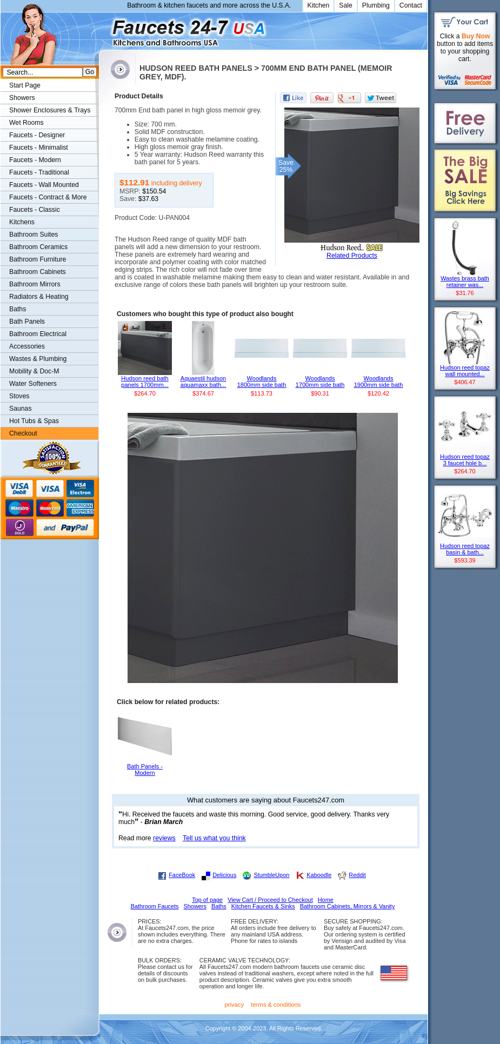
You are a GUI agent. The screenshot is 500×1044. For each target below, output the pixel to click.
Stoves (19, 396)
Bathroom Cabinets (37, 272)
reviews (164, 838)
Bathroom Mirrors (35, 284)
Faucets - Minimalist (38, 147)
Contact (410, 5)
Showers (22, 98)
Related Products (351, 255)
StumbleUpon (271, 875)
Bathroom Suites (33, 234)
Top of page (207, 899)
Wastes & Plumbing (37, 359)
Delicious (224, 875)
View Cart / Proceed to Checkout (270, 899)
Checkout (23, 433)
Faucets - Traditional (39, 172)
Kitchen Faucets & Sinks (263, 906)
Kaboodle (318, 875)
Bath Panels (27, 321)
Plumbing (376, 5)
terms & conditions (276, 1004)
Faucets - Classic (34, 209)
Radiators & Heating (39, 296)
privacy (234, 1004)
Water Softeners (33, 383)
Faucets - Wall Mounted (44, 185)
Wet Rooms (26, 122)
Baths (17, 309)
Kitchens (22, 222)
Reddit (357, 875)
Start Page (25, 85)
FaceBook (182, 875)
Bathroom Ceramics (38, 247)
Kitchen (319, 5)
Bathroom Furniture (37, 259)
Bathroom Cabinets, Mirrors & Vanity (347, 906)
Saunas (20, 408)
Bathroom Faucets (155, 906)
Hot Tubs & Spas (34, 421)
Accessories (27, 346)
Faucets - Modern (35, 160)
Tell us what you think (214, 838)
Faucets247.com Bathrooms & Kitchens (104, 29)
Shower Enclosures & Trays (49, 110)
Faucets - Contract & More (47, 197)
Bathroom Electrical (37, 334)
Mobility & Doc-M (34, 371)
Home (326, 899)
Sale (345, 5)
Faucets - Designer (37, 135)
